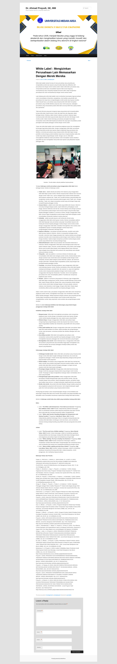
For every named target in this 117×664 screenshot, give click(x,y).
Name (39, 632)
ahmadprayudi (51, 79)
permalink (69, 595)
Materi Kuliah (39, 55)
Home (27, 55)
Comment (39, 611)
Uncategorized (49, 595)
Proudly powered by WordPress (58, 658)
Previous (28, 60)
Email (39, 640)
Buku (45, 55)
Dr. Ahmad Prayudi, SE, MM (41, 8)
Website (39, 647)
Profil (32, 55)
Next (89, 60)
